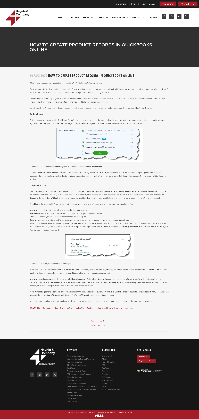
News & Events (61, 308)
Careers (105, 371)
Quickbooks (74, 308)
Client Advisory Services (76, 365)
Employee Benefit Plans (76, 371)
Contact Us (143, 356)
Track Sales (128, 308)
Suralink (143, 4)
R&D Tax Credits (73, 399)
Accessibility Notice (125, 412)
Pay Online (167, 4)
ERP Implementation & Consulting (80, 374)
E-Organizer (107, 377)
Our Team (106, 368)
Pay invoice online (146, 361)
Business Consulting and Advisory (80, 359)
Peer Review (72, 392)
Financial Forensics (74, 377)
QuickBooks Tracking (112, 308)
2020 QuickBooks (45, 308)
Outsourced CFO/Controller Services (81, 389)
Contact (105, 383)
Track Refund (133, 4)
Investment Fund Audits (76, 383)
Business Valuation (74, 362)
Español (152, 4)
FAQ (103, 365)
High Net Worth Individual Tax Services (82, 386)
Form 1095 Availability (111, 389)
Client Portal (188, 4)
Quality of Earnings (74, 396)
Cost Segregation (74, 368)
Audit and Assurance (75, 356)
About (104, 359)
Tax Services (72, 402)
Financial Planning (74, 380)
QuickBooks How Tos (91, 308)
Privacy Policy (113, 412)
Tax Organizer (120, 4)
